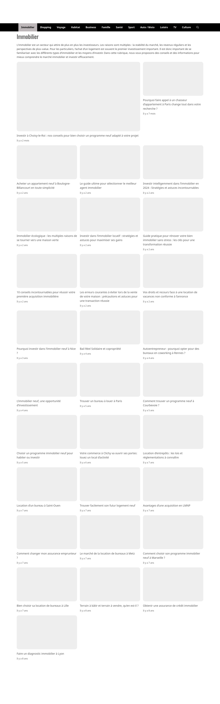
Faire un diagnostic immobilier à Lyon (40, 653)
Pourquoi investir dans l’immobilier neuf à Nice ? (46, 351)
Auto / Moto (147, 27)
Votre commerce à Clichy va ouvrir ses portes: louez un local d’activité (108, 455)
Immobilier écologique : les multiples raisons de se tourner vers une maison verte (47, 238)
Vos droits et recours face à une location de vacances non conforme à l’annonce (170, 294)
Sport (131, 27)
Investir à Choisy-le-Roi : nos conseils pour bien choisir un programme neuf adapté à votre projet (77, 135)
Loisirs (164, 27)
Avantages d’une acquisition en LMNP (166, 505)
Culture (186, 27)
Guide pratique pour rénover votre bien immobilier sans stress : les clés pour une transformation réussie (169, 240)
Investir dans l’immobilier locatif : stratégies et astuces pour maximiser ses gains (109, 238)
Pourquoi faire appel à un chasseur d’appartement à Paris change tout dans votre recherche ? (172, 104)
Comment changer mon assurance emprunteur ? (46, 555)
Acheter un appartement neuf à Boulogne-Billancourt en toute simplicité (43, 186)
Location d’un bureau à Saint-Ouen (38, 505)
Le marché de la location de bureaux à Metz (107, 553)
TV (174, 27)
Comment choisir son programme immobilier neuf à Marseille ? (171, 555)
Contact (109, 666)
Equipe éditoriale (96, 666)
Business (91, 27)
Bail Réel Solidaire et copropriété (100, 349)
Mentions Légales (123, 666)
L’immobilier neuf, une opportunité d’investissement (39, 403)
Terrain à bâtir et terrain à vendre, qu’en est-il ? (109, 606)
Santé (119, 27)
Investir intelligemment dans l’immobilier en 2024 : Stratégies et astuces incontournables (171, 186)
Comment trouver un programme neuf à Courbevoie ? (168, 403)
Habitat (75, 27)
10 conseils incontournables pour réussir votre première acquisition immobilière (46, 294)
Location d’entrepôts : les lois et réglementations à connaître (163, 455)
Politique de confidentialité (145, 666)
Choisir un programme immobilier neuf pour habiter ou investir (45, 455)
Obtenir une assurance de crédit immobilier (170, 606)
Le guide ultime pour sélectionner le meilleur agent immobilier (108, 186)
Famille (106, 27)
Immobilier (27, 27)
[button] (198, 27)
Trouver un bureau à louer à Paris (101, 401)
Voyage (61, 27)
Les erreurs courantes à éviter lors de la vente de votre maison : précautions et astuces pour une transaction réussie (109, 296)
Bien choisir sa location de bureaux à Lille (43, 606)
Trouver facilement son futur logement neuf (107, 505)
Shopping (45, 27)
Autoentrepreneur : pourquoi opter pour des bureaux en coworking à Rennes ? (171, 351)
